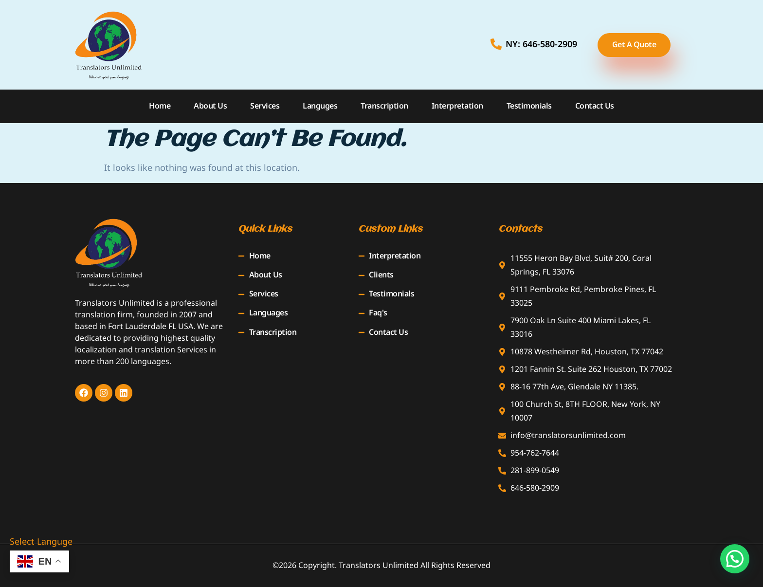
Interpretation (457, 106)
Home (159, 106)
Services (264, 106)
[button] (734, 558)
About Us (210, 106)
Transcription (384, 106)
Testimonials (529, 106)
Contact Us (594, 106)
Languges (320, 106)
